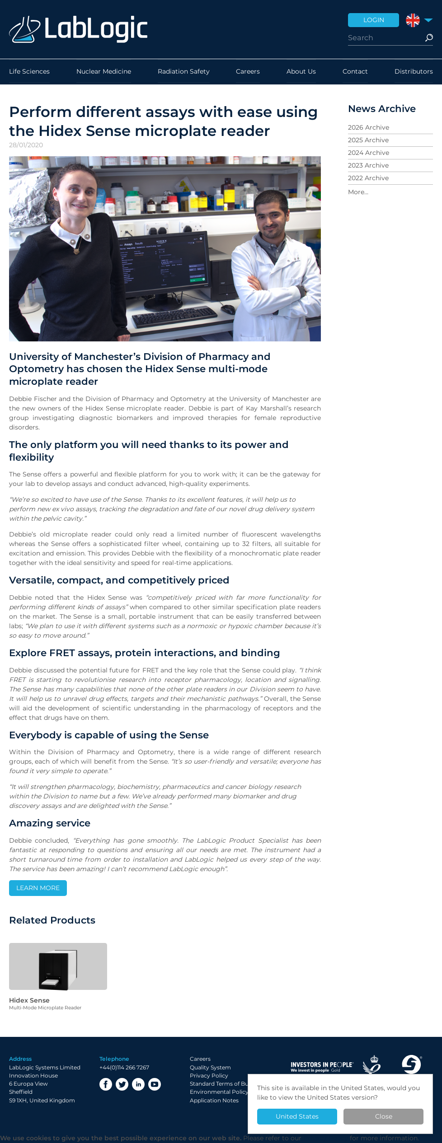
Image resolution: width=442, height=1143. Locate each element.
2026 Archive (368, 127)
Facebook (105, 1084)
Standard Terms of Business (227, 1083)
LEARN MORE (38, 888)
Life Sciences (29, 72)
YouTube (154, 1084)
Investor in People (322, 1067)
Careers (248, 72)
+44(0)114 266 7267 (124, 1067)
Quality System (210, 1067)
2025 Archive (368, 140)
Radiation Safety (184, 72)
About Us (301, 72)
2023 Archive (368, 165)
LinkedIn (138, 1084)
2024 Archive (368, 153)
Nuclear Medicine (103, 72)
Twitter (122, 1084)
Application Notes (214, 1100)
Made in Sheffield (411, 1067)
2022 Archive (368, 178)
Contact (355, 72)
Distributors (414, 72)
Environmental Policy (219, 1091)
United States (297, 1116)
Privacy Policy (209, 1075)
